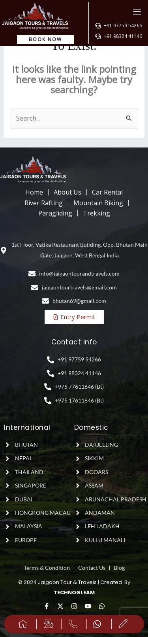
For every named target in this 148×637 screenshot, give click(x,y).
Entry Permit (74, 317)
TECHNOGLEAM (74, 592)
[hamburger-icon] (137, 11)
